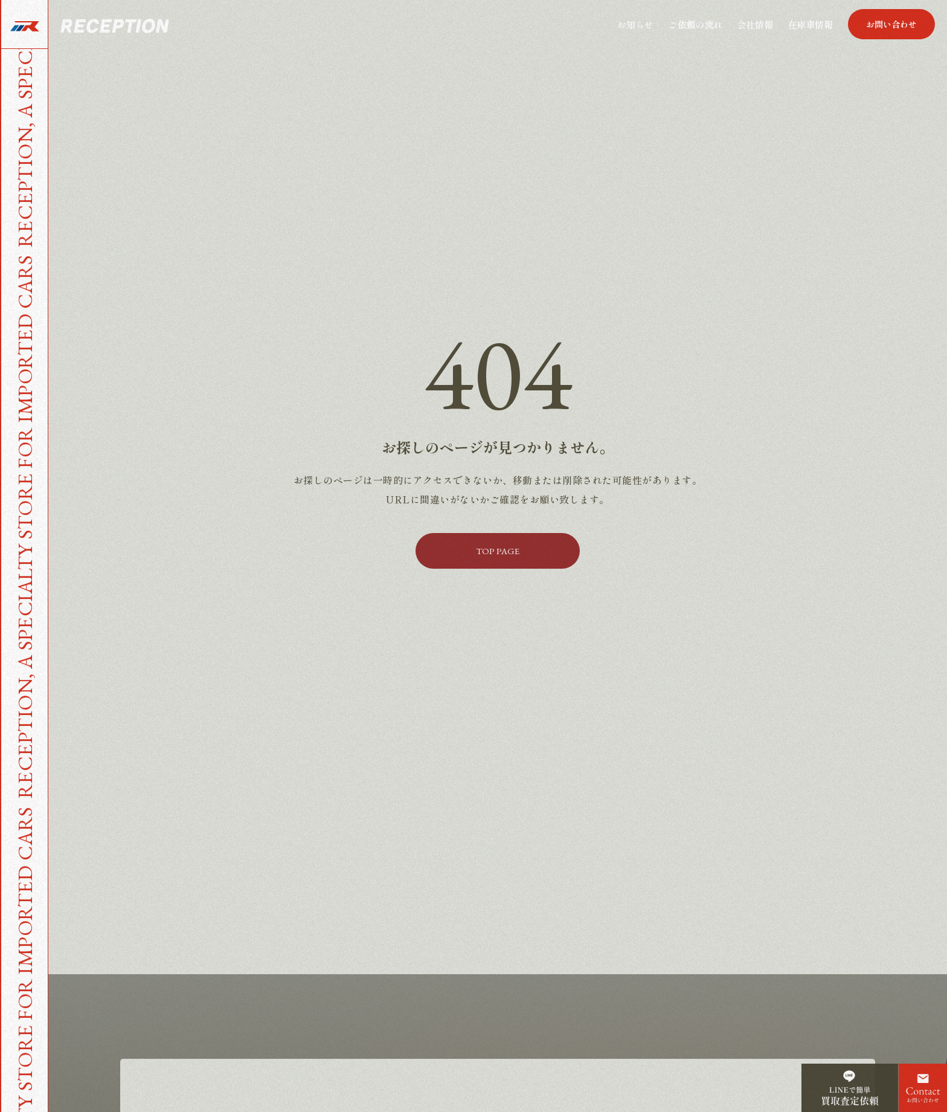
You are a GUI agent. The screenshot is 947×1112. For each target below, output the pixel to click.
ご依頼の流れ (695, 24)
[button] (891, 24)
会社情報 (755, 24)
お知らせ (635, 24)
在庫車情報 (810, 24)
